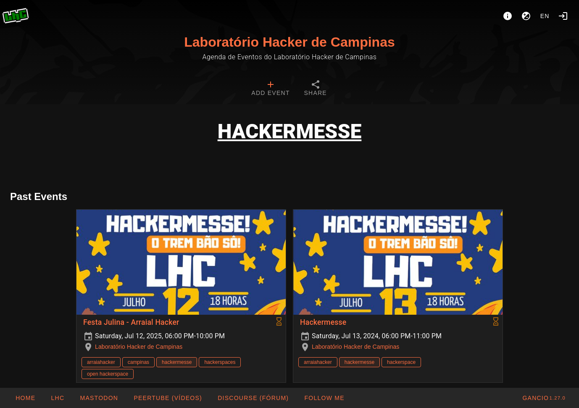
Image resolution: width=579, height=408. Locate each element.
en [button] (545, 16)
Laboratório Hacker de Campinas (289, 42)
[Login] (563, 16)
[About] (507, 16)
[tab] (270, 89)
